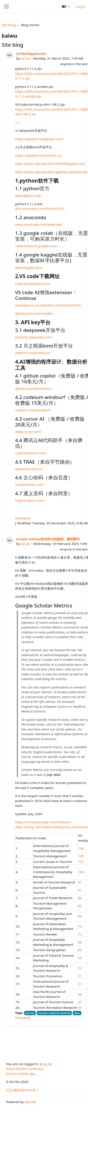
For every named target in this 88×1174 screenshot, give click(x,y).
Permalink (22, 518)
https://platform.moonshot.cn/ (38, 155)
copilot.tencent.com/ (30, 453)
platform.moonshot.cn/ (32, 353)
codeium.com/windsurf (32, 410)
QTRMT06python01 (31, 53)
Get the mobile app (20, 1073)
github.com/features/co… (34, 388)
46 (80, 1007)
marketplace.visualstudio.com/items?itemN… (49, 305)
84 (80, 916)
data (77, 1013)
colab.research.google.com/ (36, 246)
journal (30, 1013)
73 (80, 934)
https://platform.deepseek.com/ (39, 139)
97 (80, 882)
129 (81, 856)
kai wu (25, 58)
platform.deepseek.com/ (33, 337)
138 (81, 848)
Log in (80, 6)
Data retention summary (24, 1068)
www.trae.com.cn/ (28, 469)
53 (80, 968)
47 (80, 1002)
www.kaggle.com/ (28, 267)
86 (80, 898)
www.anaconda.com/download (38, 224)
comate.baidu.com (29, 484)
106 (81, 872)
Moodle (30, 1102)
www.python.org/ (28, 195)
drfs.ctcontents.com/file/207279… (40, 208)
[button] (65, 6)
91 (80, 890)
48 (80, 994)
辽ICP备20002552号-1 (22, 1090)
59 (80, 958)
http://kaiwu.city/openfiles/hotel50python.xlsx (50, 163)
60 (80, 950)
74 (80, 926)
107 (81, 861)
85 (80, 906)
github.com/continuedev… (35, 313)
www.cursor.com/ (28, 431)
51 (80, 976)
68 (80, 942)
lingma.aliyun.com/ (29, 500)
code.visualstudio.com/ (32, 283)
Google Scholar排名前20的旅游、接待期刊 (48, 539)
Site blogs (9, 25)
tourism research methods (54, 1013)
